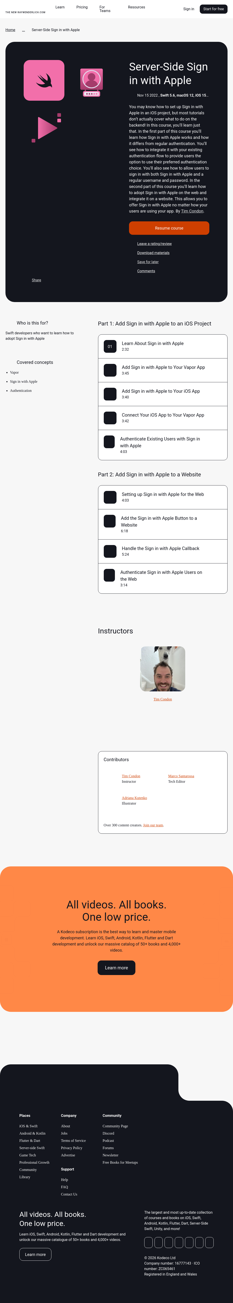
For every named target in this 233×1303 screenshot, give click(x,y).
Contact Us (69, 1194)
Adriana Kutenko (134, 798)
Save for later (144, 262)
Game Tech (27, 1155)
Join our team (153, 825)
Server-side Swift (32, 1148)
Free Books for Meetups (120, 1162)
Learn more (116, 967)
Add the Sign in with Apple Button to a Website (159, 521)
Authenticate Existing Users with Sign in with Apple (160, 442)
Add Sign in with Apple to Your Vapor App (163, 367)
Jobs (64, 1133)
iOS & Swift (28, 1126)
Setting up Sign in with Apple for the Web (163, 494)
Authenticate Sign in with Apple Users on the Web (161, 576)
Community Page (115, 1126)
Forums (108, 1148)
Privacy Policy (71, 1148)
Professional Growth (34, 1162)
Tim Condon (192, 211)
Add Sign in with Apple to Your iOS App (161, 391)
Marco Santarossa (181, 776)
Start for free (213, 9)
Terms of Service (73, 1141)
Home (10, 30)
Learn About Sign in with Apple (153, 343)
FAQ (64, 1187)
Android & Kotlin (32, 1133)
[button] (62, 7)
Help (64, 1180)
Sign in (188, 9)
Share (32, 280)
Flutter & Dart (29, 1141)
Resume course (169, 228)
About (65, 1126)
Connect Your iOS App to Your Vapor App (163, 415)
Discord (108, 1133)
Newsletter (110, 1155)
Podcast (108, 1141)
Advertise (68, 1155)
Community (28, 1170)
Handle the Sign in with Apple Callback (161, 548)
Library (24, 1177)
